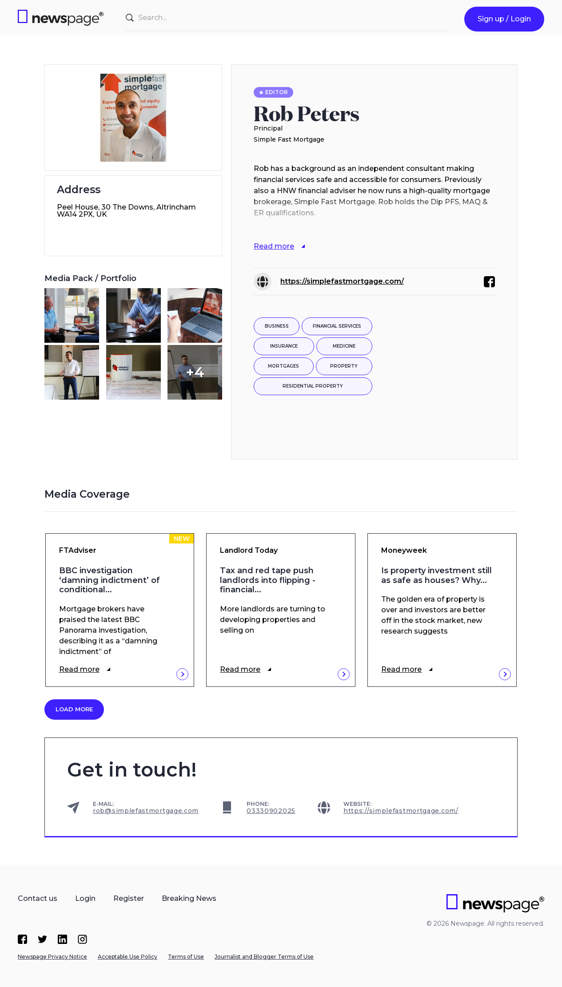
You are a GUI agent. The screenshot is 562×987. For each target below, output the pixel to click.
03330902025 (271, 811)
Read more (79, 669)
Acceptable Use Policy (127, 956)
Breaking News (189, 898)
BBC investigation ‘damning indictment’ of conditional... (109, 580)
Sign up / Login (504, 19)
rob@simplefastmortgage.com (146, 811)
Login (85, 898)
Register (128, 898)
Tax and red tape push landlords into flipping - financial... (267, 580)
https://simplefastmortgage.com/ (342, 281)
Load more (74, 709)
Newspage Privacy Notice (52, 956)
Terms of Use (186, 956)
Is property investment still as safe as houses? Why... (436, 575)
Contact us (37, 898)
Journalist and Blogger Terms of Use (264, 956)
